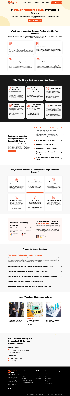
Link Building (24, 376)
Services (30, 2)
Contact (47, 2)
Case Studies (47, 375)
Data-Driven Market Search (45, 146)
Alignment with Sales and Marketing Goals (48, 164)
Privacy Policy (50, 394)
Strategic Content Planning (45, 150)
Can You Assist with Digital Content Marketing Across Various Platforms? (33, 273)
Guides (46, 376)
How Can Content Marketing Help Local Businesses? (29, 276)
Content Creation (25, 375)
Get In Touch (15, 148)
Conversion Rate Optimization (27, 380)
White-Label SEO (48, 378)
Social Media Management (27, 384)
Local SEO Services (48, 383)
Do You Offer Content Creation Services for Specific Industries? (31, 279)
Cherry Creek (38, 375)
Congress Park (38, 373)
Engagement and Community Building (46, 158)
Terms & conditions (58, 394)
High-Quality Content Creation (46, 154)
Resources (37, 2)
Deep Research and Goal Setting (47, 133)
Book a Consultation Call (35, 20)
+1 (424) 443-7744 (57, 2)
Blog (43, 2)
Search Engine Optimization (27, 373)
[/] (8, 388)
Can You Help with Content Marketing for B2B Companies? (30, 270)
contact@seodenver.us (18, 356)
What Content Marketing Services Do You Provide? (29, 260)
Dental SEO (24, 378)
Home (24, 2)
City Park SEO (38, 378)
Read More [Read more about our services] (30, 329)
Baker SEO (38, 376)
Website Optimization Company (28, 382)
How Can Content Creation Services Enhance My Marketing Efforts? (32, 267)
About (55, 373)
